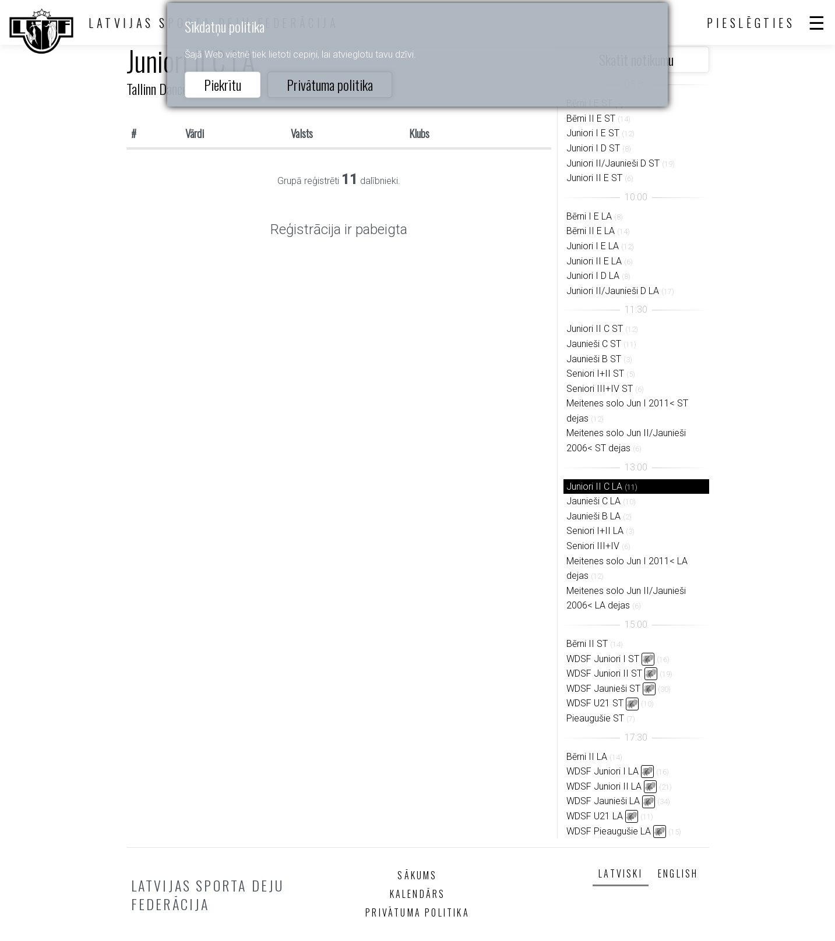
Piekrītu (222, 84)
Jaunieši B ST (593, 359)
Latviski (620, 873)
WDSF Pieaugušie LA (608, 831)
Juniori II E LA (594, 261)
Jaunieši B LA (593, 516)
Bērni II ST (587, 643)
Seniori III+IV (592, 545)
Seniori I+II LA (594, 530)
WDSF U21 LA (594, 816)
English (678, 873)
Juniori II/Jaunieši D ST (613, 163)
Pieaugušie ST (595, 718)
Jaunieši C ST (593, 343)
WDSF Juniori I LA (602, 771)
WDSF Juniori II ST (604, 673)
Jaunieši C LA (593, 501)
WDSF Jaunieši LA (603, 800)
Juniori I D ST (593, 148)
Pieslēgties (751, 22)
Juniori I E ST (592, 133)
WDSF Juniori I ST (602, 658)
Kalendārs (418, 894)
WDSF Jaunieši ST (603, 688)
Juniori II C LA (594, 486)
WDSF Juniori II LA (604, 786)
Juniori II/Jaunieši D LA (612, 290)
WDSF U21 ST (594, 703)
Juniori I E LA (592, 246)
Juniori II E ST (594, 177)
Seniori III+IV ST (599, 388)
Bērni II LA (586, 756)
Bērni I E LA (589, 216)
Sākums (417, 875)
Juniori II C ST (594, 328)
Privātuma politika (330, 84)
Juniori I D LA (592, 275)
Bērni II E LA (590, 230)
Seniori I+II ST (595, 373)
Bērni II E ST (590, 118)
